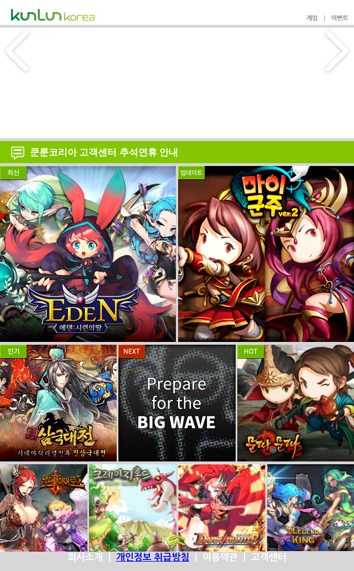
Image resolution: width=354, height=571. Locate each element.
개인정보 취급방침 (153, 557)
